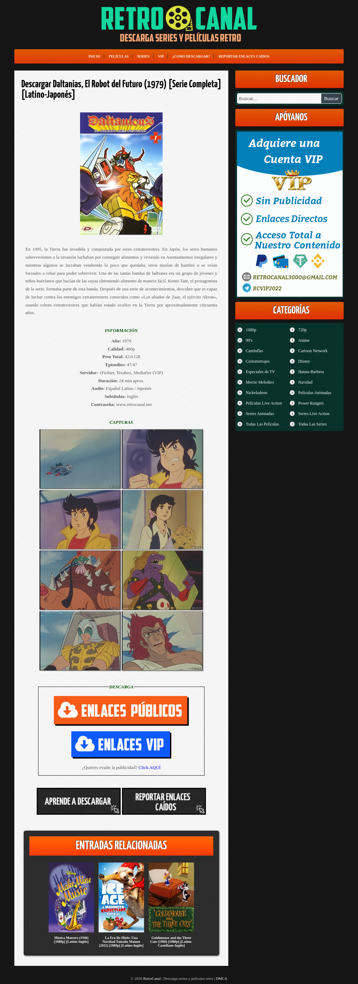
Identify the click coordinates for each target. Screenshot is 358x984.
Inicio (94, 56)
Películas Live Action (264, 403)
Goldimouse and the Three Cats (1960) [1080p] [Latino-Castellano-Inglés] (171, 941)
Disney (304, 361)
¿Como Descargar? (191, 56)
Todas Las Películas (262, 424)
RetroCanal (152, 978)
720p (302, 329)
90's (249, 340)
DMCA (221, 978)
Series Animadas (260, 413)
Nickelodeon (256, 392)
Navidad (305, 382)
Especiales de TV (260, 371)
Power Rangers (311, 403)
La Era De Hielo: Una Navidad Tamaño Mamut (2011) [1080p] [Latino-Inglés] (121, 941)
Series (143, 56)
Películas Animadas (314, 392)
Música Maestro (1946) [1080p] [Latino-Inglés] (71, 940)
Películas (119, 56)
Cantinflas (254, 350)
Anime (304, 340)
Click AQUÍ (149, 767)
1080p (251, 329)
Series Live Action (313, 413)
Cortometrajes (258, 361)
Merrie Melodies (260, 382)
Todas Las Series (312, 424)
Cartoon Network (313, 350)
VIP (161, 56)
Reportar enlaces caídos (244, 56)
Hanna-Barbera (311, 371)
